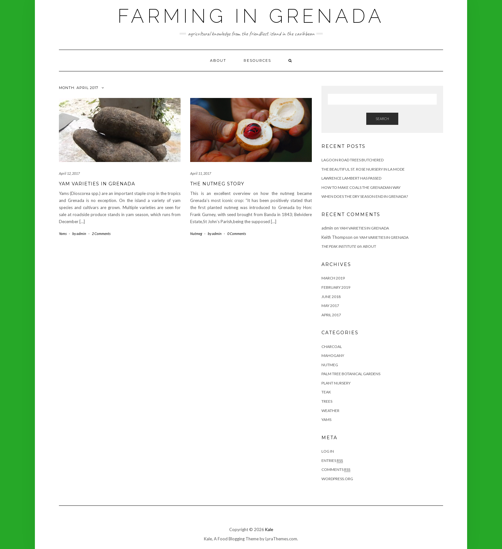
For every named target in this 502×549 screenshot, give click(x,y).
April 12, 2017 (69, 173)
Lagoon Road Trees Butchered (352, 159)
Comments (335, 469)
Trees (326, 401)
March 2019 (333, 278)
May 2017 (330, 305)
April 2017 (331, 314)
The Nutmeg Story (217, 184)
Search (382, 119)
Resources (257, 60)
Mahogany (332, 355)
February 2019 (335, 287)
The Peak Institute (338, 246)
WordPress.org (337, 478)
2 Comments (101, 233)
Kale (269, 529)
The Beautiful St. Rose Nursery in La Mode (363, 169)
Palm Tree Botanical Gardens (350, 373)
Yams (63, 233)
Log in (327, 451)
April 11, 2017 (200, 173)
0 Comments (236, 233)
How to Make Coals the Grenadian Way (361, 187)
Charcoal (331, 346)
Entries (332, 460)
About (218, 60)
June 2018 (331, 296)
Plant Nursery (336, 383)
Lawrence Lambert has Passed (351, 178)
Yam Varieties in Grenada (97, 184)
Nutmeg (196, 233)
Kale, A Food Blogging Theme (231, 538)
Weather (330, 410)
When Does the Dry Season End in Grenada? (364, 196)
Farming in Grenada (251, 16)
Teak (326, 392)
